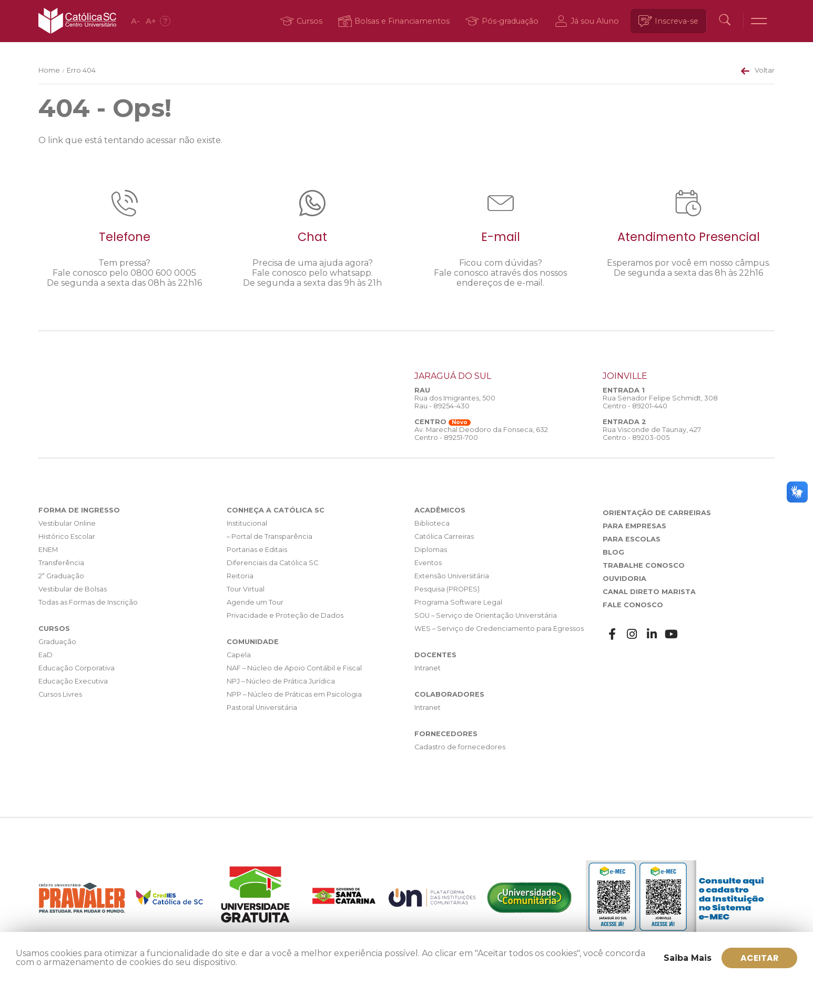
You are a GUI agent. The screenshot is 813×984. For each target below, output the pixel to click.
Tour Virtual (246, 589)
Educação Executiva (73, 681)
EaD (45, 655)
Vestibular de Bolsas (72, 589)
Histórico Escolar (66, 536)
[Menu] (759, 21)
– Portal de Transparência (269, 536)
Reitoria (240, 576)
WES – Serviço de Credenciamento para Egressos (499, 628)
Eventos (428, 563)
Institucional (247, 523)
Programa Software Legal (458, 602)
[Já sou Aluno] (587, 21)
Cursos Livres (60, 694)
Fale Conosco (633, 605)
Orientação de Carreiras (657, 513)
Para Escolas (631, 539)
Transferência (61, 563)
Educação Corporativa (76, 668)
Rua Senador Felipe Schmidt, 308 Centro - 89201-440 (660, 402)
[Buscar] (724, 21)
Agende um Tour (255, 602)
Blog (613, 552)
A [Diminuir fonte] (135, 21)
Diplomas (430, 550)
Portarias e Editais (257, 550)
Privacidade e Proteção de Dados (285, 615)
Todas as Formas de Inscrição (88, 602)
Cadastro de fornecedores (459, 747)
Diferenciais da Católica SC (272, 563)
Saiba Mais (688, 957)
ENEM (48, 550)
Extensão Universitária (451, 576)
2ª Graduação (61, 576)
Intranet (427, 668)
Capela (239, 655)
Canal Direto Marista (649, 592)
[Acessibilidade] (165, 21)
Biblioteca (432, 523)
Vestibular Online (67, 523)
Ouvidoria (624, 579)
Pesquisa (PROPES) (447, 589)
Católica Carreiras (444, 536)
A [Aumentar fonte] (151, 21)
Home (49, 70)
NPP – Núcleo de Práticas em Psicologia (294, 694)
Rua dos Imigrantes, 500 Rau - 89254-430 (454, 402)
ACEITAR (759, 957)
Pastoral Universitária (262, 707)
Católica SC (77, 21)
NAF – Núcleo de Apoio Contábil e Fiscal (294, 668)
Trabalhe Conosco (644, 565)
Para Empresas (634, 526)
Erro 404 (81, 70)
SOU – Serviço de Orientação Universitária (485, 615)
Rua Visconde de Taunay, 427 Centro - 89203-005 (652, 433)
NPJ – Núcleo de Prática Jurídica (281, 681)
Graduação (57, 642)
